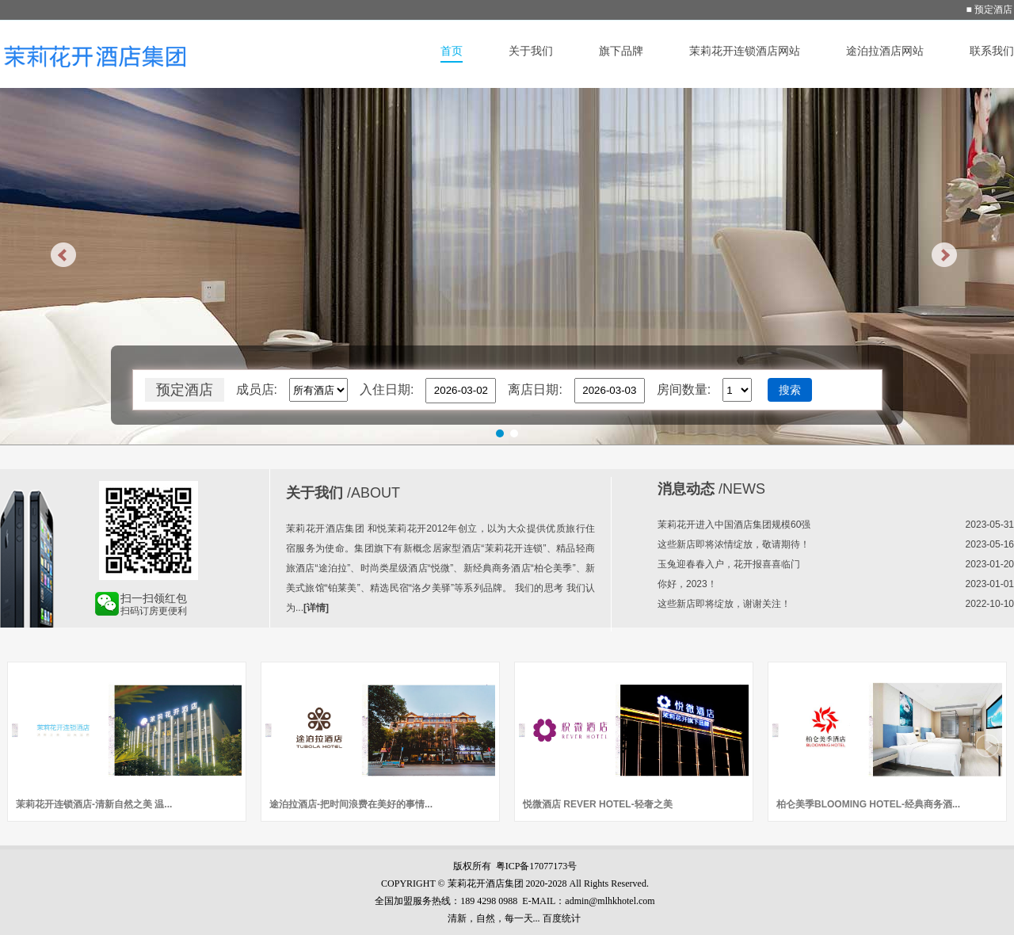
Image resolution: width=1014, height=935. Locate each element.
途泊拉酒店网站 (885, 50)
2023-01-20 (990, 564)
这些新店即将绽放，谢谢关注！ (724, 603)
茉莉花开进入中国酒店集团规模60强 (734, 524)
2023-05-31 (990, 524)
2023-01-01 (990, 584)
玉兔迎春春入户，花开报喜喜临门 (729, 564)
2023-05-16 (990, 544)
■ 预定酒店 (989, 9)
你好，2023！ (687, 584)
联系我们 (992, 50)
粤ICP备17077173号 (537, 866)
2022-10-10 (990, 603)
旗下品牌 (621, 50)
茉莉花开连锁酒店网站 (744, 50)
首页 (451, 50)
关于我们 (531, 50)
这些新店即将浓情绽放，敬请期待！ (734, 544)
